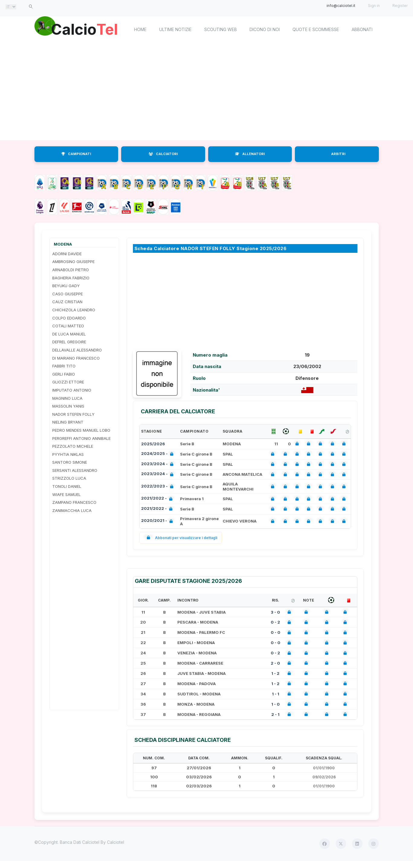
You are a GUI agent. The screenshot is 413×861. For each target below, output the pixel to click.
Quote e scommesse (315, 29)
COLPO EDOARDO (69, 318)
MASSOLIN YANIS (68, 406)
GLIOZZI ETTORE (68, 382)
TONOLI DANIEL (66, 486)
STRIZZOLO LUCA (69, 478)
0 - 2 (275, 622)
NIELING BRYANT (67, 422)
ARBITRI (338, 154)
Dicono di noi (265, 29)
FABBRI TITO (64, 366)
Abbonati (362, 29)
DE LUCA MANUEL (69, 334)
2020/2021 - (158, 521)
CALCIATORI (163, 154)
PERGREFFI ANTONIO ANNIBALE (81, 438)
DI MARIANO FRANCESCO (76, 358)
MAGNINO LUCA (67, 398)
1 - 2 (275, 673)
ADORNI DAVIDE (67, 253)
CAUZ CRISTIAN (67, 301)
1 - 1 (275, 693)
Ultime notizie (175, 29)
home (140, 29)
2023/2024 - (158, 464)
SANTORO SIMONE (69, 462)
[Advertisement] (206, 92)
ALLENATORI (250, 154)
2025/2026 (153, 443)
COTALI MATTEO (68, 325)
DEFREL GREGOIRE (69, 341)
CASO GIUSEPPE (67, 293)
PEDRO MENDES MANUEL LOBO (81, 430)
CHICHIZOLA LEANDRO (73, 309)
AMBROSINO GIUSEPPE (73, 261)
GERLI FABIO (63, 374)
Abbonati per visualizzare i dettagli (181, 538)
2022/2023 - (158, 487)
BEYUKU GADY (66, 285)
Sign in (374, 5)
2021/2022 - (158, 499)
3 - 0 (275, 612)
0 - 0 (275, 632)
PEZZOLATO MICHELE (72, 446)
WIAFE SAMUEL (66, 494)
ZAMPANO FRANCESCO (74, 502)
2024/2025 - (158, 454)
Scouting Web (220, 29)
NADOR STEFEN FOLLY (73, 414)
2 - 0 (275, 663)
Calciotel (115, 842)
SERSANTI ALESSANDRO (74, 470)
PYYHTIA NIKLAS (68, 454)
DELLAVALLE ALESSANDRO (77, 350)
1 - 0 (275, 704)
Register (400, 5)
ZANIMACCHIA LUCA (72, 510)
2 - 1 (275, 714)
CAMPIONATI (76, 154)
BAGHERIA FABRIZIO (70, 277)
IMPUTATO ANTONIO (71, 390)
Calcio (85, 29)
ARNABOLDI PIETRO (70, 269)
